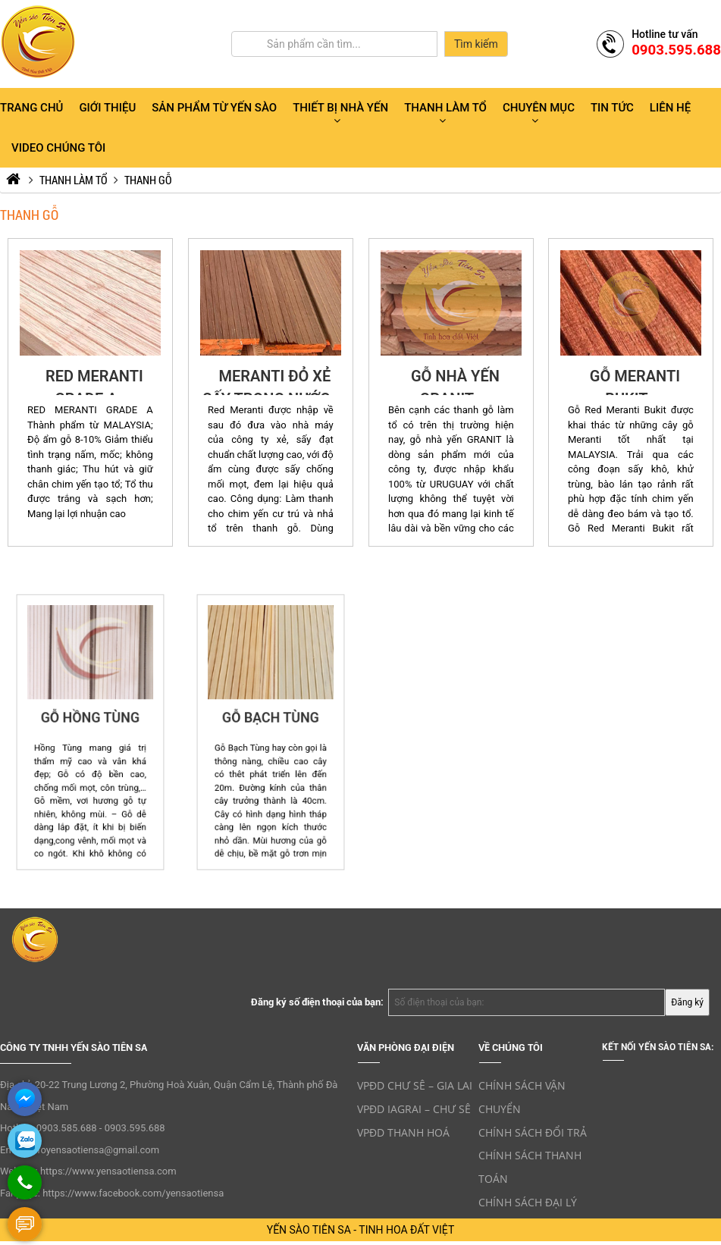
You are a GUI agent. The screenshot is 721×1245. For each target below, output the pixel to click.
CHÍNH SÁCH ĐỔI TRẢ (532, 1132)
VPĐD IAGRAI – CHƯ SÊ (414, 1109)
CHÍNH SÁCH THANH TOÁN (530, 1167)
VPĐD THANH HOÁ (403, 1132)
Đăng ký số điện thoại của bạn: (317, 1002)
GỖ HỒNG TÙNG (90, 725)
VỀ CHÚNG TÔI (510, 1047)
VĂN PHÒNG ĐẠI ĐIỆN (405, 1047)
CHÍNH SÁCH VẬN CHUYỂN (522, 1097)
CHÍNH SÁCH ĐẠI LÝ (527, 1202)
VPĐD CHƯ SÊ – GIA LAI (414, 1085)
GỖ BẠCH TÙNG (270, 725)
